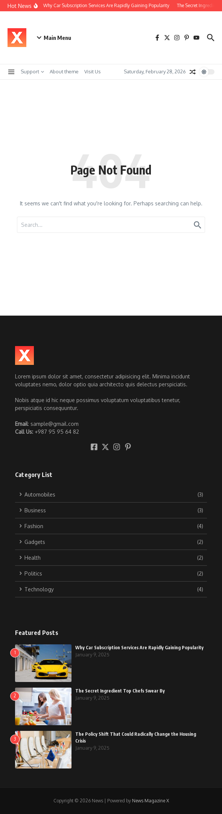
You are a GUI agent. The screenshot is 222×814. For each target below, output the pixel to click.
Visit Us (92, 71)
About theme (64, 71)
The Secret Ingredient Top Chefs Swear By (120, 691)
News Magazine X (150, 800)
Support (32, 71)
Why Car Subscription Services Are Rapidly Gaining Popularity (139, 647)
